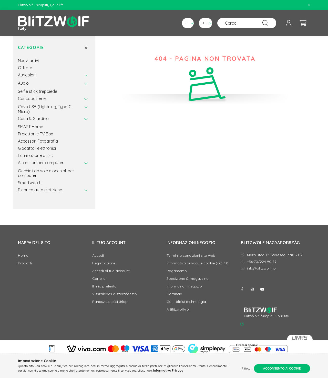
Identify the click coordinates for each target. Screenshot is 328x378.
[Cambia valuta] (205, 23)
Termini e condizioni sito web (191, 255)
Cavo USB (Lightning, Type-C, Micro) (45, 109)
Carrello (99, 278)
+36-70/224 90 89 (261, 262)
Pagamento (177, 271)
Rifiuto (245, 368)
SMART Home (30, 126)
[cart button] (303, 23)
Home (23, 255)
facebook (242, 289)
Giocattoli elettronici (37, 148)
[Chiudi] (309, 5)
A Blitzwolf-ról (178, 309)
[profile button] (288, 23)
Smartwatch (30, 182)
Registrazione (103, 263)
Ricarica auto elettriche (40, 189)
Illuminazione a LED (36, 155)
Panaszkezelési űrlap (110, 302)
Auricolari (27, 74)
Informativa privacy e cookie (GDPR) (198, 263)
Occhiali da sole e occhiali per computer (46, 173)
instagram (252, 289)
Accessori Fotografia (38, 141)
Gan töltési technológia (186, 302)
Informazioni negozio (184, 286)
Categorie (31, 47)
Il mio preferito (104, 286)
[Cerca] (246, 23)
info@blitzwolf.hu (261, 268)
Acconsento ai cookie (282, 368)
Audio (23, 83)
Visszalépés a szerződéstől (114, 294)
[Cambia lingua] (188, 23)
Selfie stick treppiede (37, 91)
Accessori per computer (41, 162)
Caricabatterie (32, 98)
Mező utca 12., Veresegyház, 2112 (275, 255)
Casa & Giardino (33, 118)
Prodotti (25, 263)
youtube (262, 289)
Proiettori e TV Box (35, 133)
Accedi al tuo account (111, 271)
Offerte (25, 67)
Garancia (174, 294)
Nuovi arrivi (28, 60)
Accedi (98, 255)
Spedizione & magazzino (188, 278)
